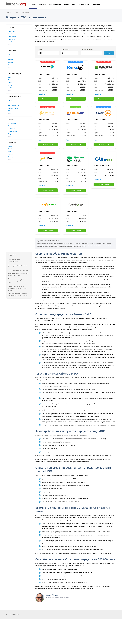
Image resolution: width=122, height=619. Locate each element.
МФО (74, 4)
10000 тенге (12, 34)
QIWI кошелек (12, 111)
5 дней (10, 54)
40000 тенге (12, 42)
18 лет (10, 77)
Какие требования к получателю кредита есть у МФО (18, 274)
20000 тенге (12, 36)
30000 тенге (12, 39)
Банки (66, 4)
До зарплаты (12, 123)
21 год (10, 85)
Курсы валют (84, 4)
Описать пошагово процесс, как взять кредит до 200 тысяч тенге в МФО (19, 281)
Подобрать (109, 53)
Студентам (11, 128)
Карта (10, 100)
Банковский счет (13, 105)
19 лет (10, 80)
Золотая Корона (13, 108)
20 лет (10, 82)
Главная (8, 13)
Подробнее (41, 94)
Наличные (11, 103)
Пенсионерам (12, 131)
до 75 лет (11, 88)
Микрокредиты (55, 4)
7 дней (10, 57)
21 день (10, 65)
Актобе (10, 149)
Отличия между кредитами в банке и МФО (17, 266)
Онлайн (10, 126)
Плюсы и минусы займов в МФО (18, 270)
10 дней (10, 59)
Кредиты (42, 4)
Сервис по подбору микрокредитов (14, 261)
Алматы (10, 151)
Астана (10, 154)
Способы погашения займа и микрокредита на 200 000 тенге (18, 294)
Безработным (12, 134)
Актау (10, 146)
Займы (33, 4)
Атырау (10, 157)
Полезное (96, 4)
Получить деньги (47, 99)
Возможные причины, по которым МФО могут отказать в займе (18, 288)
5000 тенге (11, 31)
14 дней (10, 62)
